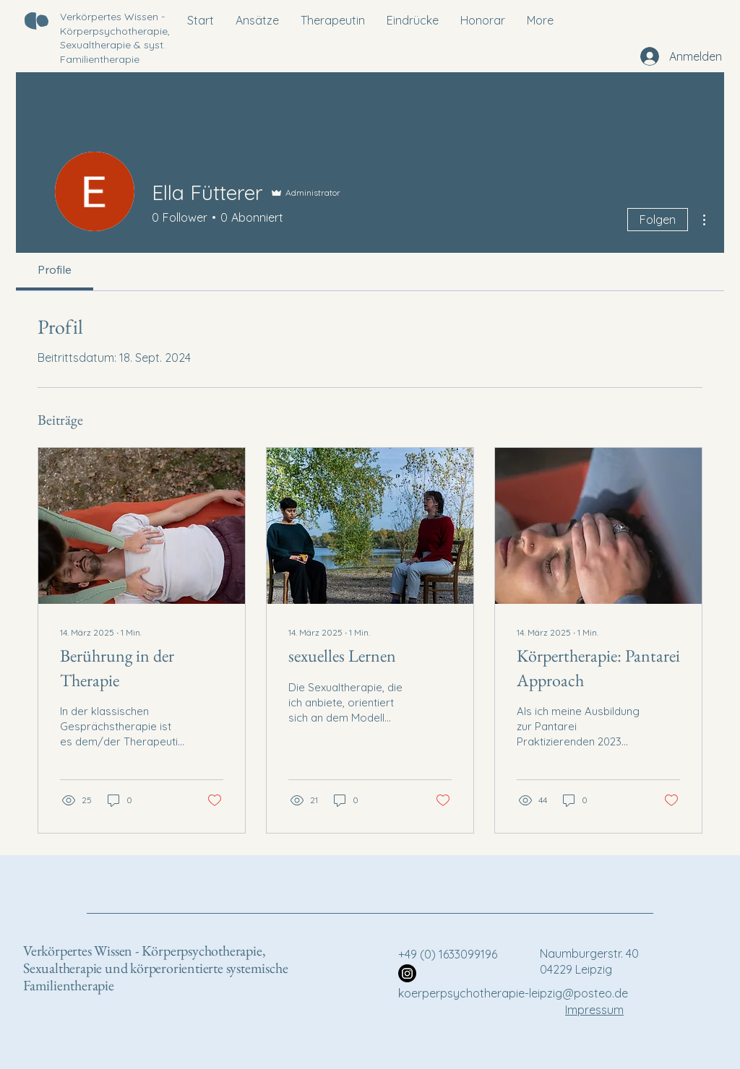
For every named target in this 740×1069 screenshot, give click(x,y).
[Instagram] (407, 973)
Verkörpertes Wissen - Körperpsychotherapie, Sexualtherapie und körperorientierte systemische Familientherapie (155, 968)
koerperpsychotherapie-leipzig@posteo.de (513, 993)
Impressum (594, 1010)
